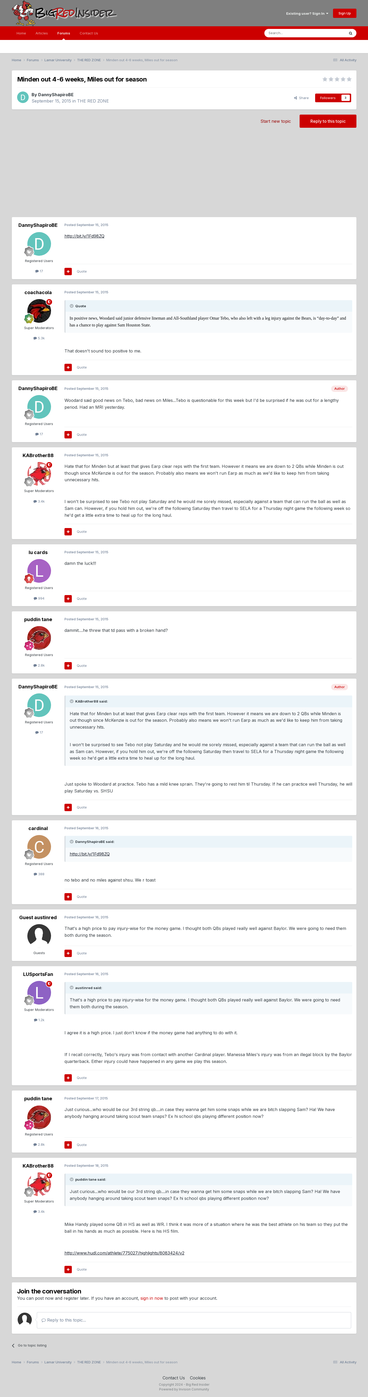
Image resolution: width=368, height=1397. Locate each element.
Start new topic (275, 121)
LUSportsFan (38, 974)
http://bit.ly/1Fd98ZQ (84, 236)
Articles (42, 33)
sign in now (151, 1298)
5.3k (39, 338)
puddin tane (38, 619)
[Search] (291, 33)
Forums (63, 35)
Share (301, 98)
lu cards (38, 552)
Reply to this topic (328, 121)
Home (21, 33)
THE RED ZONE (93, 101)
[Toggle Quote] (72, 306)
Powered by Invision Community (184, 1389)
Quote (82, 271)
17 (39, 271)
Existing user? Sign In (307, 13)
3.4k (39, 501)
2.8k (39, 665)
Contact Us (89, 33)
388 (39, 874)
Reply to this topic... (64, 1320)
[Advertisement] (184, 175)
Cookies (198, 1377)
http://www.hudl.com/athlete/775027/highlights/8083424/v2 (124, 1253)
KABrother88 (38, 455)
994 (39, 598)
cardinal (38, 828)
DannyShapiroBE (56, 94)
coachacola (38, 292)
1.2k (39, 1020)
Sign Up (345, 13)
